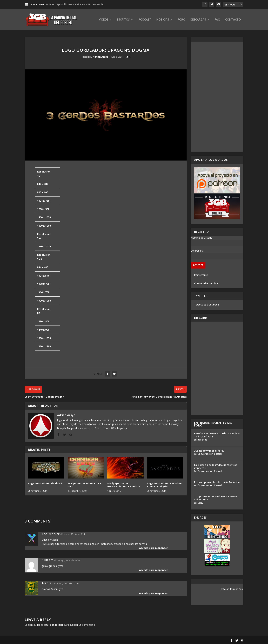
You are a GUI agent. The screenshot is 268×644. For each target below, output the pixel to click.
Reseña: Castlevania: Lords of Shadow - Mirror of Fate (216, 435)
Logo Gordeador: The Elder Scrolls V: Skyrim (164, 485)
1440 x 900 (43, 329)
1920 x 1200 (44, 346)
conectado (56, 625)
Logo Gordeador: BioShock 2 (45, 485)
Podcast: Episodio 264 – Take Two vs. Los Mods (74, 4)
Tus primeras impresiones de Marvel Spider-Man (216, 498)
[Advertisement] (217, 97)
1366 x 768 (43, 292)
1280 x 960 (43, 209)
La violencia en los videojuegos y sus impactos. (215, 466)
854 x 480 (42, 267)
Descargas (198, 20)
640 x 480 (42, 184)
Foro (181, 20)
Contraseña (197, 250)
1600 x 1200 (44, 225)
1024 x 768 (43, 200)
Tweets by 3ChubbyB (206, 304)
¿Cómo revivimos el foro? (209, 450)
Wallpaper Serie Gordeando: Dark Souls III (123, 485)
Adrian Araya (101, 57)
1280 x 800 (43, 321)
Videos (103, 20)
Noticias (162, 20)
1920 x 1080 (44, 300)
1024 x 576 (43, 275)
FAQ (217, 20)
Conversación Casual (209, 454)
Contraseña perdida (206, 283)
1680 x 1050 (44, 338)
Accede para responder (153, 548)
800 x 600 (42, 192)
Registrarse (201, 275)
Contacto (233, 20)
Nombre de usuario (201, 237)
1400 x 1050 (44, 217)
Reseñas (202, 439)
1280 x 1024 (44, 246)
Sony (200, 502)
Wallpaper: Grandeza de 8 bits (84, 485)
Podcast (144, 20)
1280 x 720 (43, 284)
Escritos (123, 20)
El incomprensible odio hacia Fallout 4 (216, 482)
